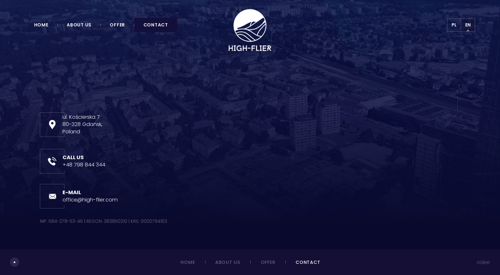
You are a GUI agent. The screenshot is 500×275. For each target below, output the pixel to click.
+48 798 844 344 (83, 164)
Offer (117, 25)
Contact (155, 25)
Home (41, 25)
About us (79, 25)
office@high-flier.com (90, 199)
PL (454, 25)
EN (468, 25)
